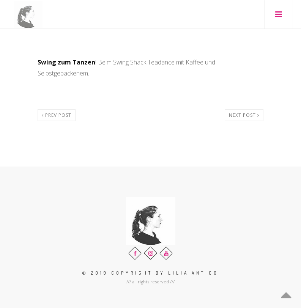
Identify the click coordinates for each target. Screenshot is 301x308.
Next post (244, 115)
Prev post (56, 115)
